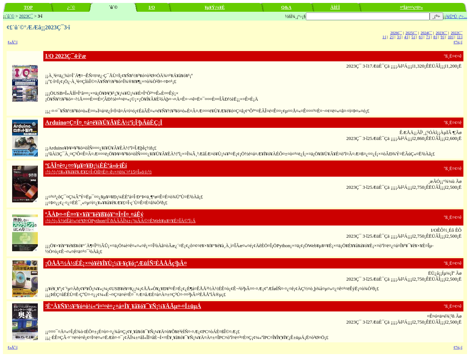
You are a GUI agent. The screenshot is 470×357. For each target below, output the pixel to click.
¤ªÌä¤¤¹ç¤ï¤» (411, 7)
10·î (450, 37)
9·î (442, 37)
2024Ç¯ (426, 33)
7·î (428, 37)
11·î (460, 37)
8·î (435, 37)
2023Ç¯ (26, 16)
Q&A (286, 7)
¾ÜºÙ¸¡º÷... (456, 16)
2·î (391, 37)
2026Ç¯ (396, 33)
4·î (406, 37)
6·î (421, 37)
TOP (28, 7)
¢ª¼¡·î (457, 42)
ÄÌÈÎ (335, 7)
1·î (384, 37)
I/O (151, 7)
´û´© (10, 16)
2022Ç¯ (457, 33)
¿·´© (71, 7)
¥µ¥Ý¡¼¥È (215, 7)
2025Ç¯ (411, 33)
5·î (413, 37)
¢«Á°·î (13, 42)
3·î (399, 37)
